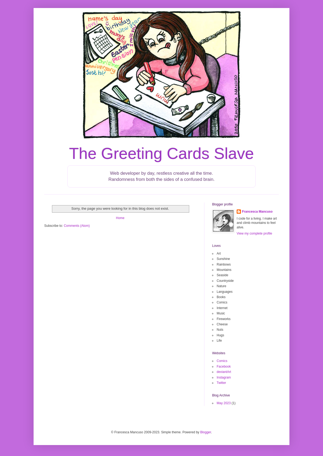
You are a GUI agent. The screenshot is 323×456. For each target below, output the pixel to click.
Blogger (205, 432)
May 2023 (224, 403)
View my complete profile (254, 233)
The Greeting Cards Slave (161, 153)
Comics (222, 361)
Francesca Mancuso (257, 211)
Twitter (221, 383)
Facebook (224, 366)
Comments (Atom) (77, 226)
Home (120, 218)
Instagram (224, 377)
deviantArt (224, 372)
